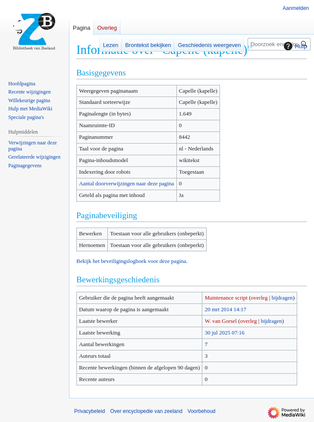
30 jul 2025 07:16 (225, 332)
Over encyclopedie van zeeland (146, 411)
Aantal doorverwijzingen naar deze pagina (126, 183)
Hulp (294, 46)
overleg (259, 297)
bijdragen (282, 297)
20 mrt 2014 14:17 (225, 309)
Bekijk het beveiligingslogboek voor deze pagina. (132, 261)
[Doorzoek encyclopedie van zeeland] (279, 44)
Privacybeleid (89, 411)
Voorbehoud (202, 411)
